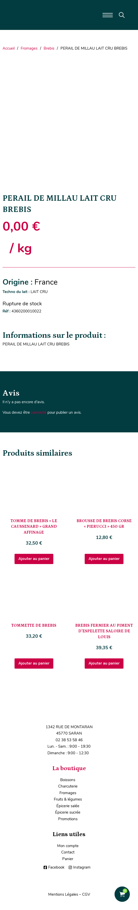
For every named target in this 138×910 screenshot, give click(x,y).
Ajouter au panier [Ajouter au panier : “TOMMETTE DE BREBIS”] (33, 663)
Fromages (29, 48)
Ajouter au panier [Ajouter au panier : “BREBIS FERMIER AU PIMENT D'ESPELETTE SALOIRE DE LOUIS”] (104, 663)
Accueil (9, 48)
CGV (86, 894)
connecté (38, 412)
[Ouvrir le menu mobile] (108, 15)
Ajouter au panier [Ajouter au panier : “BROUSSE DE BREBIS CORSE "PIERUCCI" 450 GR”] (104, 558)
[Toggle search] (122, 15)
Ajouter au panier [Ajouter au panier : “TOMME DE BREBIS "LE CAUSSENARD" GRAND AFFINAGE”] (33, 558)
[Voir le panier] (122, 894)
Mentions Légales (63, 894)
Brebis (49, 48)
